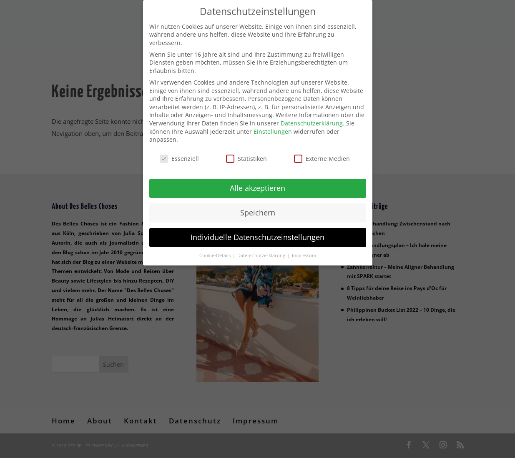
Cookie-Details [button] (215, 250)
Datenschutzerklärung (312, 118)
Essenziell (179, 153)
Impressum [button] (304, 250)
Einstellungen (273, 126)
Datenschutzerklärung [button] (261, 250)
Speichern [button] (257, 207)
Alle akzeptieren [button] (257, 183)
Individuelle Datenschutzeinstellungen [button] (257, 232)
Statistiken (246, 153)
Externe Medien (322, 153)
